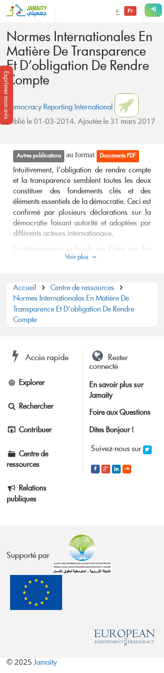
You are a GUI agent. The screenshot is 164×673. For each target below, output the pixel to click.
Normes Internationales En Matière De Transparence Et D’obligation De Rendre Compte (73, 310)
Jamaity (45, 663)
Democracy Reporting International (60, 108)
